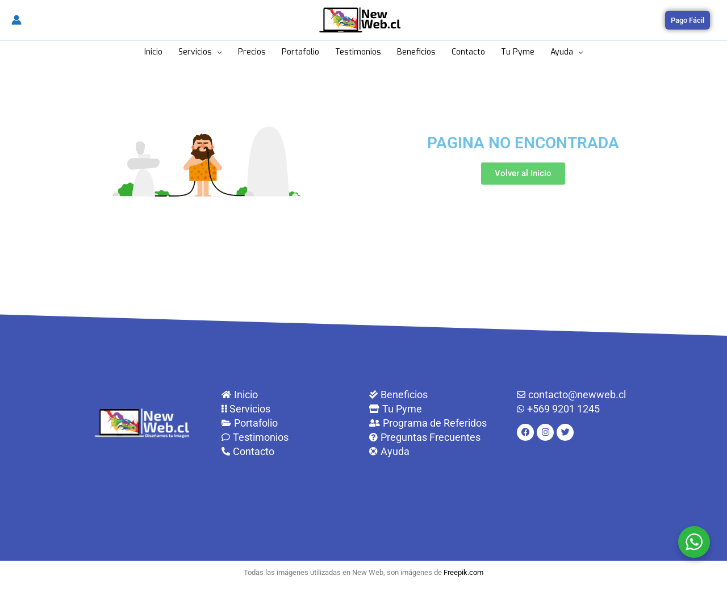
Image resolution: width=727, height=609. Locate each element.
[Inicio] (290, 394)
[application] (217, 52)
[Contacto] (290, 451)
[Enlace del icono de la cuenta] (16, 20)
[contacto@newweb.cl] (585, 394)
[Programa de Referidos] (437, 423)
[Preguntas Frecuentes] (437, 437)
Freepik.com (463, 572)
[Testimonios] (290, 437)
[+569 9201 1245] (585, 409)
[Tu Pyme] (437, 409)
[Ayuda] (437, 451)
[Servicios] (290, 409)
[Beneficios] (437, 394)
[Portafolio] (290, 423)
